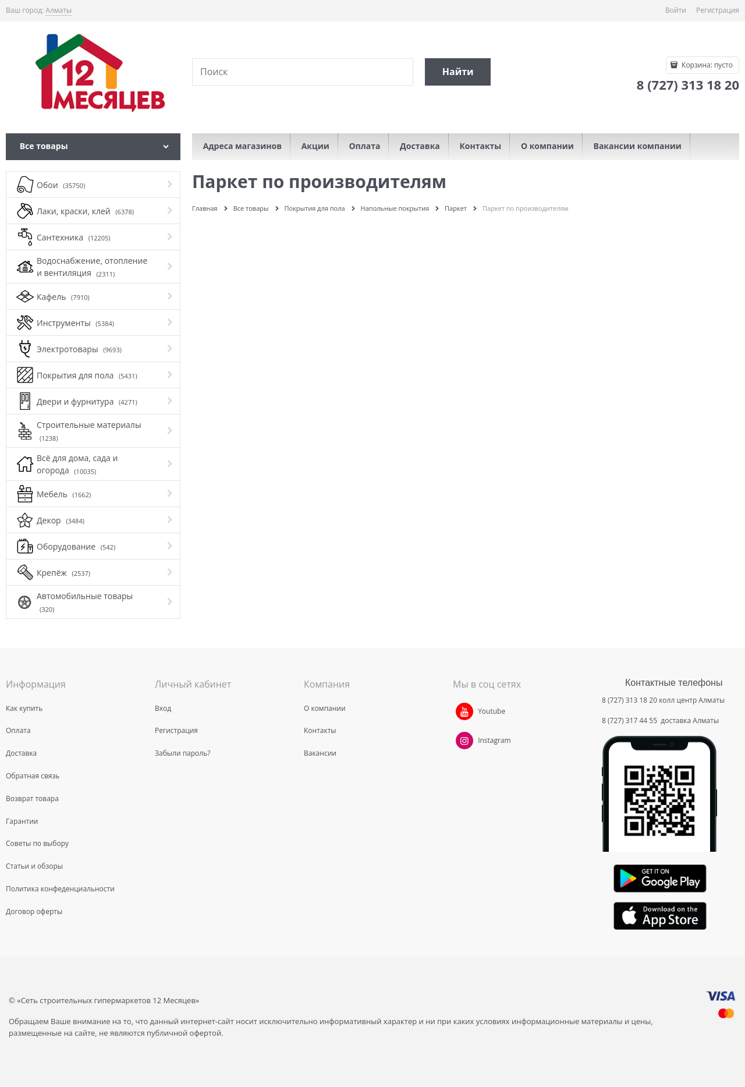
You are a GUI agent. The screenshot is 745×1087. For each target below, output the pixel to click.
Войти (675, 10)
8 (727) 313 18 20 (629, 700)
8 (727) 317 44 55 (630, 720)
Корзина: (706, 65)
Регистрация (717, 10)
